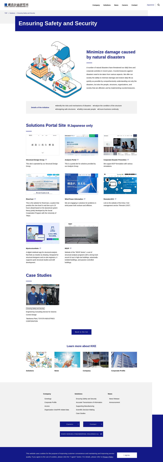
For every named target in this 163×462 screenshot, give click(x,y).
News (110, 394)
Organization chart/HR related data (56, 410)
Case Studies (80, 413)
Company (47, 394)
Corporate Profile (50, 402)
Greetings (47, 399)
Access (47, 406)
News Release (114, 399)
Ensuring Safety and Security (86, 399)
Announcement (114, 402)
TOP (6, 13)
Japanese (150, 5)
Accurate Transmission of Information (89, 402)
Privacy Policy (108, 457)
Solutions (12, 13)
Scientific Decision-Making (85, 410)
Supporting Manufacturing (85, 406)
